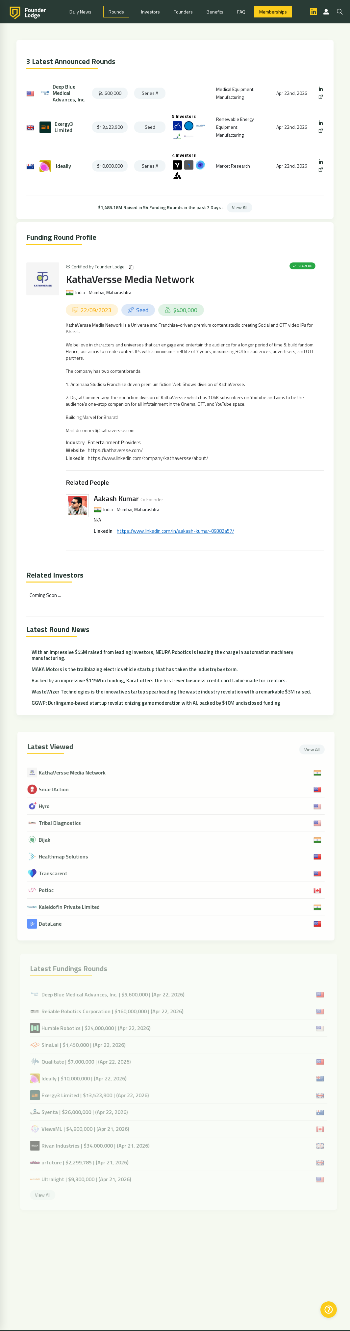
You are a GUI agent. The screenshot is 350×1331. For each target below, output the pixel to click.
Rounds (116, 11)
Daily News (80, 11)
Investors (150, 11)
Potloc (50, 890)
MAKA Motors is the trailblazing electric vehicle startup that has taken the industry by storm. (135, 669)
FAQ (241, 11)
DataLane (54, 924)
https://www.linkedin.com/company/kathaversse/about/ (148, 458)
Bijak (49, 840)
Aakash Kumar (116, 498)
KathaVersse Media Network (130, 279)
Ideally (63, 166)
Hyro (48, 806)
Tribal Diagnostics (64, 823)
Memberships (273, 11)
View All (239, 207)
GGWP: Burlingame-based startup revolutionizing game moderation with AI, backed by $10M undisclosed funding (156, 703)
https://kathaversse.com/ (115, 450)
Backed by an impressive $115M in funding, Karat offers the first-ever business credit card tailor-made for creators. (159, 680)
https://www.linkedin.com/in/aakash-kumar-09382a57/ (175, 531)
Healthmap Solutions (68, 857)
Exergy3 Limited (64, 127)
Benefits (215, 11)
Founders (183, 11)
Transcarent (57, 873)
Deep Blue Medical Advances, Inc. (69, 93)
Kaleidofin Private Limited (73, 907)
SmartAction (58, 789)
